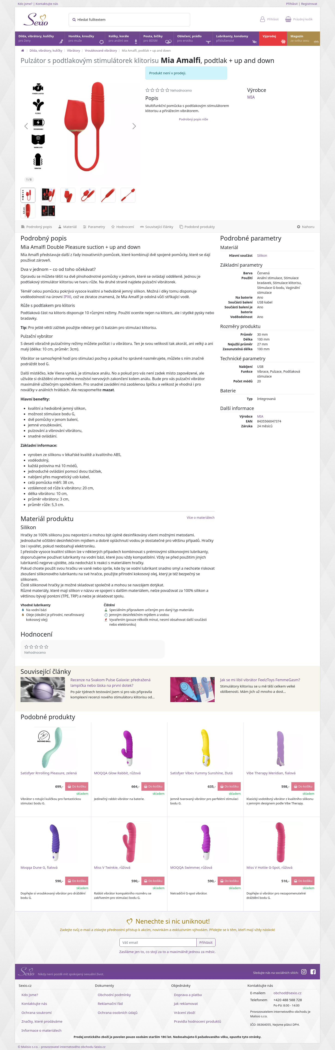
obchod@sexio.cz (288, 993)
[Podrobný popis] (35, 226)
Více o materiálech (201, 517)
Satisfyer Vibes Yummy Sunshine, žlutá (201, 773)
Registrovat (309, 4)
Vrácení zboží (184, 1012)
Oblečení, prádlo (194, 40)
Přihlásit (292, 4)
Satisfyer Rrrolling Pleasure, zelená (49, 773)
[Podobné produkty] (197, 226)
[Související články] (156, 226)
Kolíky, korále (124, 39)
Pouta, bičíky (158, 40)
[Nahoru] (306, 226)
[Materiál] (67, 226)
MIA (251, 97)
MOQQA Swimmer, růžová (191, 867)
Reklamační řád (110, 1003)
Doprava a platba (188, 994)
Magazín (305, 39)
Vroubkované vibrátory (101, 50)
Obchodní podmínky (114, 994)
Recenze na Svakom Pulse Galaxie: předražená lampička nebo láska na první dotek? (110, 682)
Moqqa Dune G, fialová (39, 867)
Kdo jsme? (25, 4)
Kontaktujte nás (47, 4)
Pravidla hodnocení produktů (197, 1021)
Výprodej (274, 39)
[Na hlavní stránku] (23, 50)
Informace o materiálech (41, 1030)
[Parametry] (93, 226)
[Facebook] (313, 972)
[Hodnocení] (122, 226)
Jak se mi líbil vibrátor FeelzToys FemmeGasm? (260, 679)
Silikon (262, 255)
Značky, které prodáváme (41, 1021)
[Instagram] (303, 972)
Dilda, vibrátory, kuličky (41, 39)
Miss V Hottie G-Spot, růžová (269, 867)
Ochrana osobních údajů (117, 1012)
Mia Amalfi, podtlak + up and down (146, 50)
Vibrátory (73, 50)
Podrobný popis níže (193, 119)
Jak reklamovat (186, 1003)
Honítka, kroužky (86, 39)
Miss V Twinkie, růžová (112, 867)
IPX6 (67, 296)
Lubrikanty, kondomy (237, 39)
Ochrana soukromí (36, 1012)
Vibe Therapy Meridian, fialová (271, 773)
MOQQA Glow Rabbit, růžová (117, 773)
